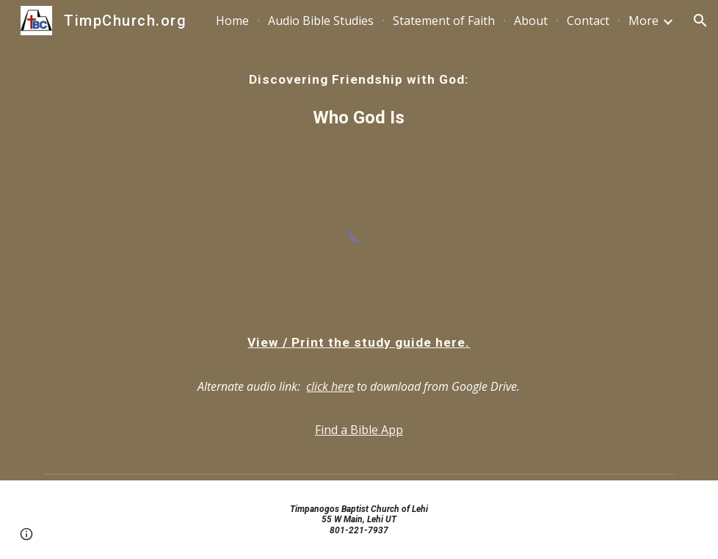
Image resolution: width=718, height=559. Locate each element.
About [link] (531, 20)
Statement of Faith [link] (444, 20)
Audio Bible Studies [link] (321, 20)
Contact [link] (588, 20)
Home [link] (232, 20)
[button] (700, 20)
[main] (359, 101)
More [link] (643, 20)
